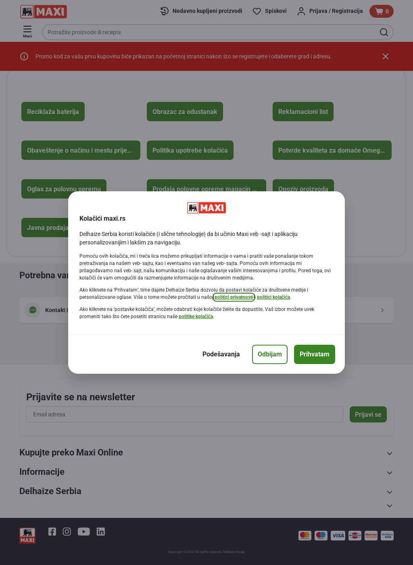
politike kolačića (196, 316)
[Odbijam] (270, 354)
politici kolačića (273, 297)
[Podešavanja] (221, 354)
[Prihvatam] (314, 354)
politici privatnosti (234, 297)
